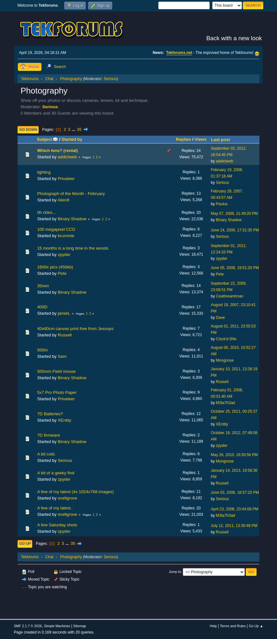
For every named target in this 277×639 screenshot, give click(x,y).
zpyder (64, 254)
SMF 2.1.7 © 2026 (28, 626)
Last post (220, 139)
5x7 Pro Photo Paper (57, 392)
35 (79, 129)
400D (42, 306)
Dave (220, 317)
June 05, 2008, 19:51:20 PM (235, 268)
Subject (47, 139)
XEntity (64, 420)
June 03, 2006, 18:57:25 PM (235, 492)
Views (201, 139)
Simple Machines (57, 626)
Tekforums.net (179, 52)
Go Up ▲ (256, 626)
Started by (72, 139)
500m (42, 350)
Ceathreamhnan (229, 296)
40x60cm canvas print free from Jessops (75, 328)
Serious (110, 79)
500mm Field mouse (56, 371)
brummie (66, 235)
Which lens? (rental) (57, 150)
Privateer (66, 178)
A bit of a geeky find (55, 472)
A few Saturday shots (57, 524)
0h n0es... (46, 212)
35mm (43, 285)
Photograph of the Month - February (71, 193)
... (74, 129)
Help (213, 626)
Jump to (175, 572)
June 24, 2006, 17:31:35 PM (235, 230)
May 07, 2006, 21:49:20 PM (234, 213)
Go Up (25, 543)
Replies (183, 139)
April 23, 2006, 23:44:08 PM (234, 509)
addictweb (67, 156)
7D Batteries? (50, 413)
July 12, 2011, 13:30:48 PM (234, 525)
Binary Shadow (72, 218)
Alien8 (63, 200)
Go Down (28, 130)
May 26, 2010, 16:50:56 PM (234, 455)
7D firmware (48, 435)
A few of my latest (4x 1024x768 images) (75, 491)
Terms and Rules (233, 626)
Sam (62, 356)
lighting (43, 172)
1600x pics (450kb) (55, 267)
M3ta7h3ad (225, 403)
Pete (62, 273)
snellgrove (67, 498)
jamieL (64, 313)
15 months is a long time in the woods (72, 248)
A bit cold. (46, 454)
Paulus (222, 204)
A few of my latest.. (55, 508)
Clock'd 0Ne (226, 339)
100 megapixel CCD (56, 229)
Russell (65, 335)
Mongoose (225, 360)
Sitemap (79, 626)
